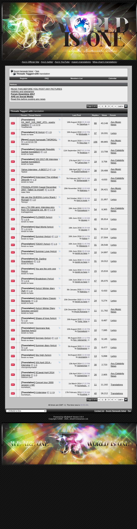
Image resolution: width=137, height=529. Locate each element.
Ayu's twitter (47, 62)
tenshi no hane (27, 134)
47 (95, 281)
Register (23, 78)
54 (95, 209)
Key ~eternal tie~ (80, 340)
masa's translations (81, 62)
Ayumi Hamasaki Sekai (23, 71)
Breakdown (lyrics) (44, 278)
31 (95, 245)
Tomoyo (24, 202)
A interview (40, 392)
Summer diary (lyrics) (46, 345)
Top (129, 411)
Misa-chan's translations (105, 62)
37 (95, 133)
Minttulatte (83, 134)
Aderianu (25, 144)
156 (95, 142)
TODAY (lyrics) (42, 244)
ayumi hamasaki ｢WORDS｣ (43, 139)
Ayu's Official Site (30, 62)
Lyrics (113, 133)
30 (95, 364)
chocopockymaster (29, 367)
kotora (84, 238)
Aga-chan (83, 143)
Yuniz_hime (82, 321)
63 (95, 189)
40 (95, 219)
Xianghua (83, 124)
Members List (77, 78)
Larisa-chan (82, 163)
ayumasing (82, 357)
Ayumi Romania (80, 312)
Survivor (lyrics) (43, 236)
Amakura (83, 153)
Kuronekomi (82, 210)
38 (95, 170)
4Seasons (83, 246)
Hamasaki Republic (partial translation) (38, 150)
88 (95, 123)
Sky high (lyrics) (43, 355)
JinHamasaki (82, 180)
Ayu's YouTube (62, 62)
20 (95, 151)
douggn (84, 220)
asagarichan (82, 366)
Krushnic (83, 394)
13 (95, 356)
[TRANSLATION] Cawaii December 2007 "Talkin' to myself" (38, 188)
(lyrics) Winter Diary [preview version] (38, 309)
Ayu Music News (116, 123)
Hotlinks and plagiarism (22, 91)
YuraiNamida (26, 127)
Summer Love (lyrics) (46, 251)
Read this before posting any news (28, 99)
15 (95, 271)
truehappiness (27, 212)
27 (95, 237)
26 (95, 374)
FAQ (47, 78)
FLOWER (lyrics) (43, 217)
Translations (117, 384)
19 (95, 161)
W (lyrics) (40, 132)
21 (95, 320)
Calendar (113, 78)
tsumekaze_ (26, 387)
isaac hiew (25, 192)
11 (95, 310)
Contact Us (99, 411)
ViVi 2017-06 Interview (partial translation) (39, 160)
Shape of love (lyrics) (45, 318)
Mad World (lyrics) (44, 227)
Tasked (24, 172)
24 (95, 300)
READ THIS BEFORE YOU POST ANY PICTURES (36, 89)
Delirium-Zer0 (26, 377)
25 (95, 179)
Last (120, 106)
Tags (37, 71)
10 (95, 252)
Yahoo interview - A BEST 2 (35, 169)
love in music (82, 200)
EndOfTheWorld (80, 171)
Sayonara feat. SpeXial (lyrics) (35, 329)
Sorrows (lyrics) (43, 338)
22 (95, 199)
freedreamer (82, 348)
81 (95, 229)
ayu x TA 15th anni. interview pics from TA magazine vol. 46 (37, 208)
